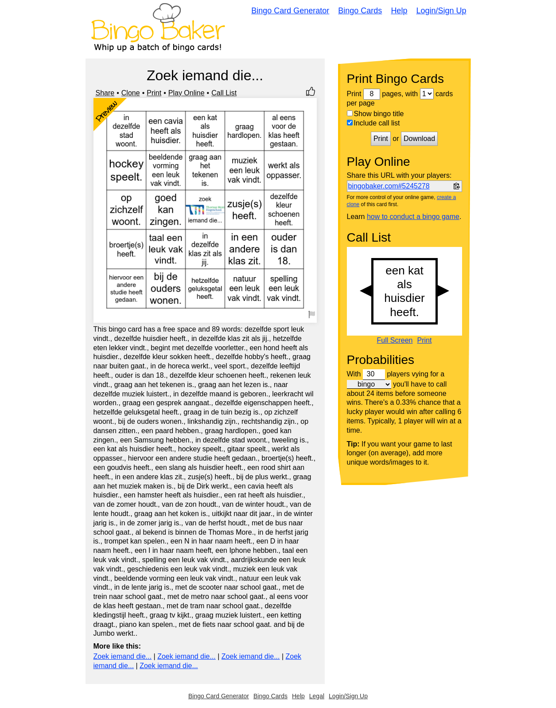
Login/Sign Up (441, 10)
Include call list (373, 123)
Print (154, 93)
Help (399, 10)
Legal (316, 696)
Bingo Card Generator (290, 10)
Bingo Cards (360, 10)
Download (419, 138)
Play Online (186, 93)
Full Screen (395, 340)
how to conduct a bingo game (413, 216)
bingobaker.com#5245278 (389, 186)
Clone (130, 93)
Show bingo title (375, 113)
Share (105, 93)
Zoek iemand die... (122, 656)
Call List (224, 93)
